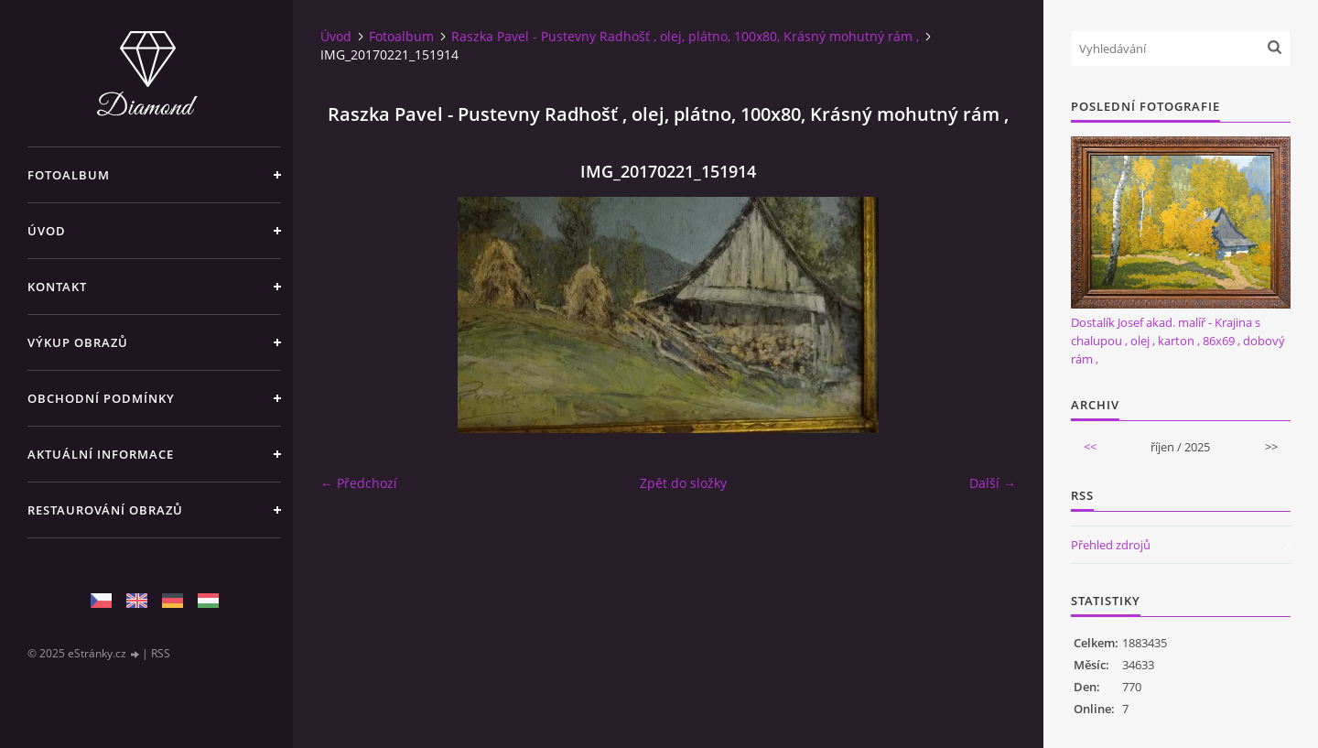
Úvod (46, 230)
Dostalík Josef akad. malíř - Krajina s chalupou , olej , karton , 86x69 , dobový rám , (1178, 340)
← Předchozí (358, 483)
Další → (992, 483)
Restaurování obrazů (105, 510)
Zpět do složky (683, 483)
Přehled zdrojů (1111, 545)
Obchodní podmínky (101, 398)
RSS (160, 653)
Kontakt (57, 286)
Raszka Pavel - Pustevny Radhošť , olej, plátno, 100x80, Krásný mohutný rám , (685, 36)
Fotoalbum (68, 175)
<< (1090, 447)
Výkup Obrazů (77, 342)
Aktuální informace (100, 454)
